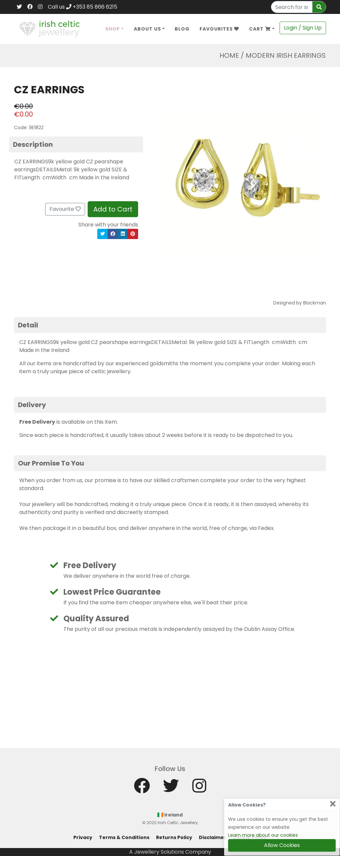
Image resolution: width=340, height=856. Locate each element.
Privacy (82, 837)
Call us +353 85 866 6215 (82, 7)
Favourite (65, 209)
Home (229, 55)
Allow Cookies (282, 845)
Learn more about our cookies (263, 835)
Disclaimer (212, 837)
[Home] (49, 28)
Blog (182, 29)
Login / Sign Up (303, 28)
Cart (260, 29)
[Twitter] (19, 7)
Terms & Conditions (124, 837)
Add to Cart (112, 209)
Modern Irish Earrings (286, 55)
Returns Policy (174, 837)
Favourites (219, 29)
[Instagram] (40, 7)
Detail (28, 325)
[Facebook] (30, 7)
